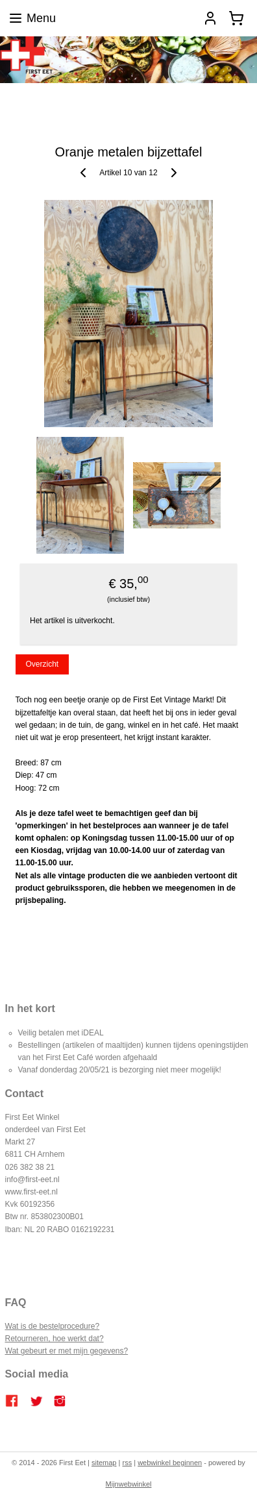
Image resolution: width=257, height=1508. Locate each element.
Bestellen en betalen (209, 94)
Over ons (110, 109)
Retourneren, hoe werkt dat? (54, 1338)
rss (127, 1462)
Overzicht (41, 664)
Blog (45, 94)
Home (16, 94)
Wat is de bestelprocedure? (52, 1326)
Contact (149, 109)
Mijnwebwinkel (129, 1484)
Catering (149, 94)
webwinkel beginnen (170, 1462)
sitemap (104, 1462)
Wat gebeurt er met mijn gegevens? (66, 1350)
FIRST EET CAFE (93, 94)
